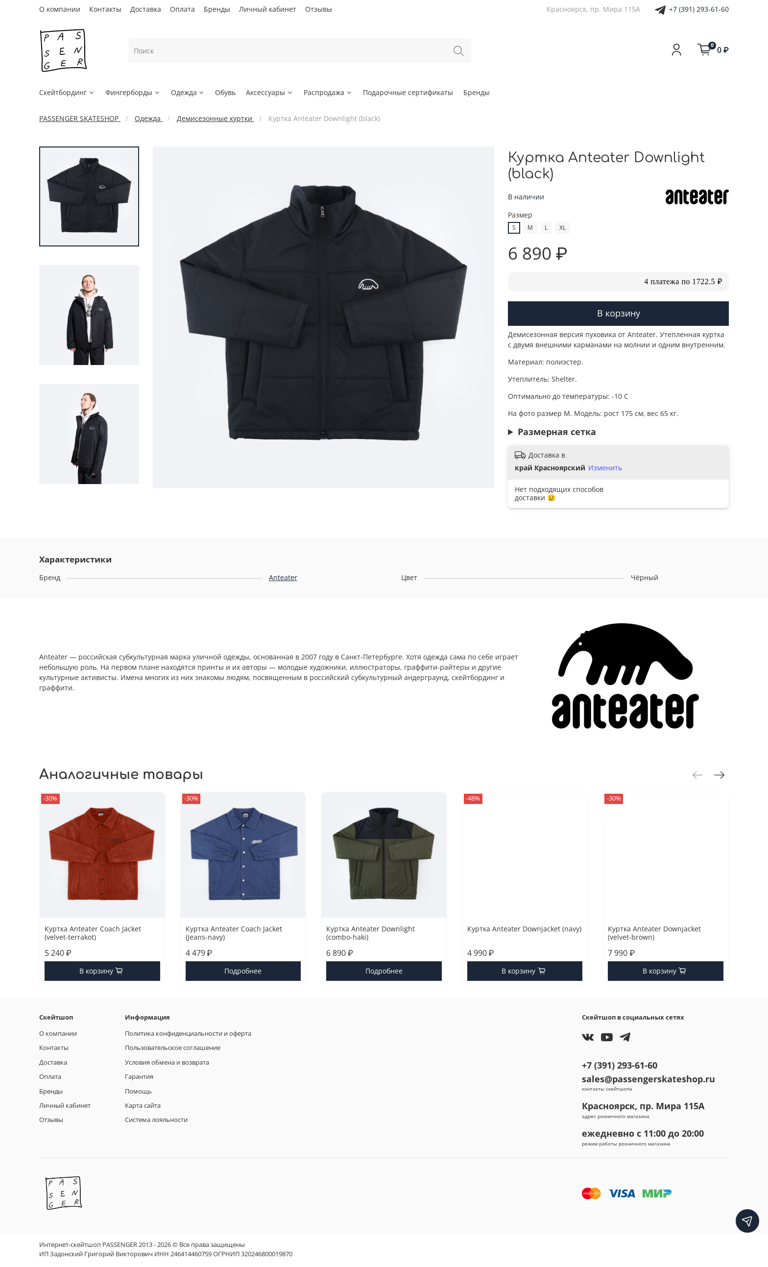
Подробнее (243, 970)
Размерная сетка (557, 432)
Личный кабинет (267, 9)
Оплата (182, 9)
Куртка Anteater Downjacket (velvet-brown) (654, 933)
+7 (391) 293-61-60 (699, 9)
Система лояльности (156, 1120)
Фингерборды (133, 92)
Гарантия (139, 1076)
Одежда (188, 92)
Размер (520, 215)
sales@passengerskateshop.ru (648, 1079)
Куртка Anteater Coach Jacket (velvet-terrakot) (93, 933)
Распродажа (328, 92)
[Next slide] (89, 476)
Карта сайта (143, 1105)
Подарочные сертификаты (408, 92)
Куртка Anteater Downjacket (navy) (524, 928)
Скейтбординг (67, 92)
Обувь (225, 92)
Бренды (217, 9)
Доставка (145, 9)
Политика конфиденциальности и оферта (188, 1033)
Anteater (283, 577)
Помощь (138, 1091)
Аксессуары (269, 92)
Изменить (605, 467)
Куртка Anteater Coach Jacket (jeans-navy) (234, 933)
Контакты (105, 9)
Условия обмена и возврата (167, 1062)
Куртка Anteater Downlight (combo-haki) (370, 933)
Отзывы (318, 9)
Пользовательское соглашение (172, 1048)
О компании (59, 9)
